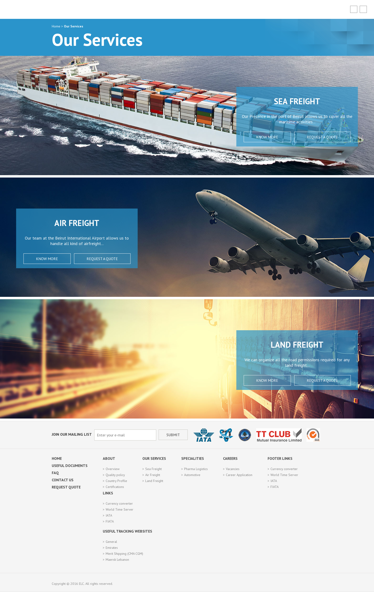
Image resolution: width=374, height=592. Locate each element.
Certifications (115, 487)
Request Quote (66, 487)
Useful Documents (70, 465)
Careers (230, 458)
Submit (173, 434)
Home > (58, 26)
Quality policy (115, 475)
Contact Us (62, 479)
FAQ (55, 472)
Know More (233, 137)
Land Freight (154, 481)
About (109, 458)
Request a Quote (288, 137)
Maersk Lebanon (117, 559)
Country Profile (116, 481)
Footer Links (280, 458)
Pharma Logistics (196, 469)
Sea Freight (153, 469)
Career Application (239, 475)
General (111, 542)
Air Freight (152, 475)
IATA (273, 481)
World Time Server (284, 475)
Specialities (192, 458)
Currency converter (284, 469)
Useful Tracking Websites (127, 531)
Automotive (192, 475)
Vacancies (232, 469)
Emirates (112, 547)
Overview (112, 469)
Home (57, 458)
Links (108, 493)
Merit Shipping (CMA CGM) (124, 553)
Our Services (154, 458)
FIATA (274, 487)
